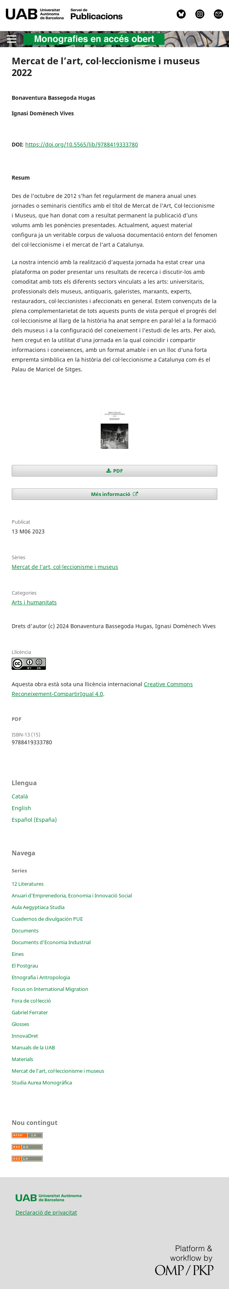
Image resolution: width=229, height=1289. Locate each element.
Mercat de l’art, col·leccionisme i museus (65, 566)
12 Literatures (28, 883)
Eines (18, 953)
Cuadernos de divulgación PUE (47, 918)
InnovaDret (25, 1035)
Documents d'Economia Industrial (51, 942)
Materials (22, 1059)
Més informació (111, 494)
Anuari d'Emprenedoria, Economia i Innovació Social (72, 895)
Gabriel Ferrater (30, 1012)
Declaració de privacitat (46, 1212)
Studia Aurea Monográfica (42, 1082)
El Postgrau (25, 965)
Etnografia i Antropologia (41, 977)
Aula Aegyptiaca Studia (38, 907)
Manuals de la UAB (33, 1047)
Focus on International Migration (50, 988)
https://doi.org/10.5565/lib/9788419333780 (81, 144)
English (21, 808)
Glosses (20, 1024)
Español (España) (34, 819)
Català (20, 796)
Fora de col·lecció (31, 1000)
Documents (25, 930)
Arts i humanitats (34, 602)
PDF (117, 470)
